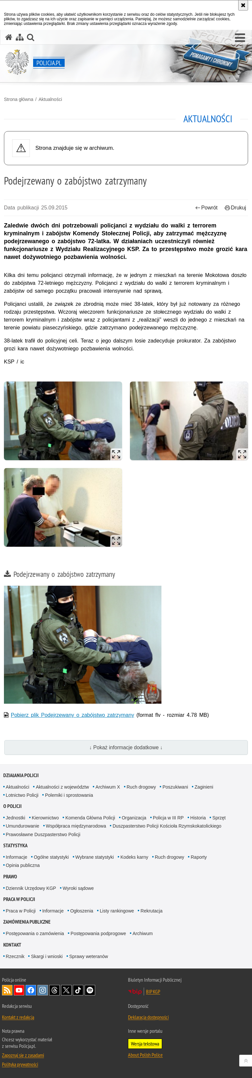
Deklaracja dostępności (148, 1017)
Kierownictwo (45, 817)
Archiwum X (107, 787)
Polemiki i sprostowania (69, 795)
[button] (240, 38)
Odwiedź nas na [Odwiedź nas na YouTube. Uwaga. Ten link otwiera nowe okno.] (19, 990)
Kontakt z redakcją (18, 1017)
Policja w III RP (168, 817)
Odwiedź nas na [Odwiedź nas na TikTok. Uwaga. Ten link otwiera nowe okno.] (78, 990)
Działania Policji (21, 775)
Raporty (199, 857)
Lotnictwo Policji (22, 795)
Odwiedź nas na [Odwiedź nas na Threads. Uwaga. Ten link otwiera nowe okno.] (54, 990)
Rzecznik (15, 956)
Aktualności (50, 99)
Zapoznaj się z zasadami (23, 1055)
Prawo (10, 876)
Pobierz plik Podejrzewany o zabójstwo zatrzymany (72, 715)
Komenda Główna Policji (90, 817)
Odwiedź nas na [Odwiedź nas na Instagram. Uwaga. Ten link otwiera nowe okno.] (42, 990)
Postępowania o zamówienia (35, 933)
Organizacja (134, 817)
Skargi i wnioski (46, 956)
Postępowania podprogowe (98, 933)
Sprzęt (218, 817)
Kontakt (12, 944)
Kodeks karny (134, 857)
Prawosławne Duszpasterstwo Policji (43, 834)
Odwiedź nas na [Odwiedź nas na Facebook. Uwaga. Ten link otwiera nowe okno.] (31, 990)
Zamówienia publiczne (27, 921)
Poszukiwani (175, 787)
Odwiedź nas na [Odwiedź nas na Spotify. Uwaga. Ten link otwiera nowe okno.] (90, 990)
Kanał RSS (7, 990)
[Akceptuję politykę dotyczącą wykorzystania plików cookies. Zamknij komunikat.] (243, 5)
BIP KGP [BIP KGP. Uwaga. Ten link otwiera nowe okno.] (153, 991)
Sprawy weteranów (88, 956)
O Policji (12, 806)
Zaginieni (204, 787)
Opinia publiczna (23, 865)
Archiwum (143, 933)
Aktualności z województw (62, 787)
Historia (198, 817)
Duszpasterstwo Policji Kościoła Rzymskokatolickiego (167, 826)
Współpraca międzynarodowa (76, 826)
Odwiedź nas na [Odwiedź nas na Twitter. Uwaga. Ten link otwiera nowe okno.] (66, 990)
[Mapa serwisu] (20, 37)
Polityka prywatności (20, 1064)
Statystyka (15, 845)
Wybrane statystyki (94, 857)
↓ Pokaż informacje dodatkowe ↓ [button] (126, 747)
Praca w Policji (19, 899)
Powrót (206, 207)
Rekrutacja (151, 910)
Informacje (16, 857)
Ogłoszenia (81, 910)
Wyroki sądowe (78, 888)
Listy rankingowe (117, 910)
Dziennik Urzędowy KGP (31, 888)
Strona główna (18, 99)
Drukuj (235, 207)
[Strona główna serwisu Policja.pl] (8, 37)
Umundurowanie (22, 826)
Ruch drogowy (141, 787)
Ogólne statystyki (51, 857)
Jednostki (15, 817)
